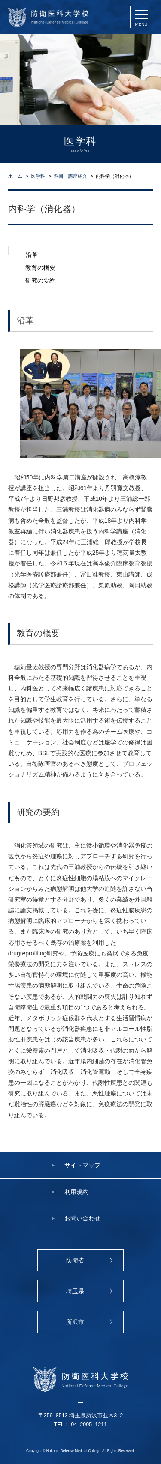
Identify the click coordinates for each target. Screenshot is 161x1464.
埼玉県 (75, 1291)
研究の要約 (40, 278)
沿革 (32, 253)
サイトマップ (82, 1165)
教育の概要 (40, 266)
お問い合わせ (82, 1218)
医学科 (38, 176)
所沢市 (75, 1321)
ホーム (15, 176)
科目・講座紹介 (70, 176)
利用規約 (76, 1191)
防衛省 (75, 1260)
